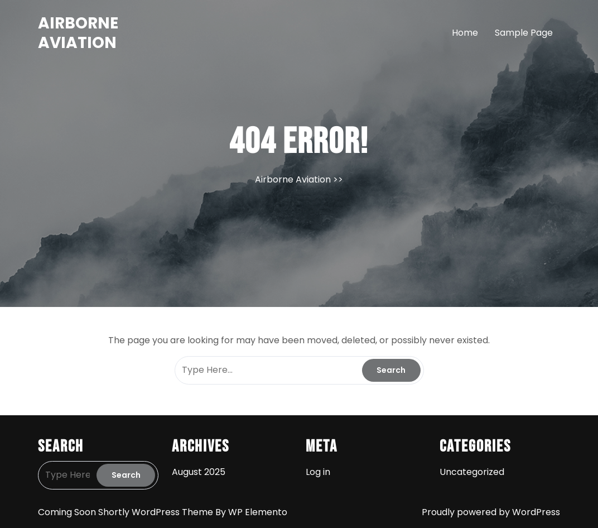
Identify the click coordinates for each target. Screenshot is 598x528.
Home (465, 32)
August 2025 (198, 471)
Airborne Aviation (78, 33)
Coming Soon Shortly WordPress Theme (126, 512)
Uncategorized (472, 471)
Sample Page (524, 32)
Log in (318, 471)
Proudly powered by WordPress (491, 512)
